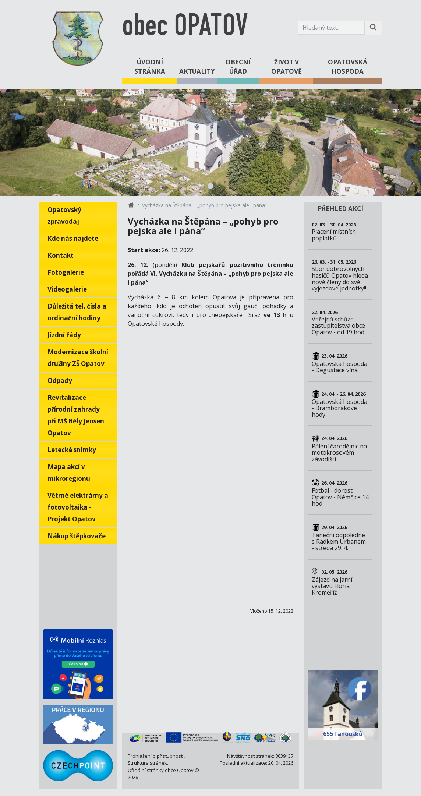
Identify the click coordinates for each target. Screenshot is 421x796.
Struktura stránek (147, 763)
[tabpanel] (210, 143)
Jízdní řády (64, 335)
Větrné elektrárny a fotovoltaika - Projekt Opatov (77, 507)
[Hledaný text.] (331, 28)
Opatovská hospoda (347, 67)
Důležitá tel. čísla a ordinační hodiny (76, 312)
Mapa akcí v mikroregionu (68, 472)
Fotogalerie (65, 272)
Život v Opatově (286, 67)
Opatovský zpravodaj (64, 215)
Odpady (59, 380)
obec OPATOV (185, 27)
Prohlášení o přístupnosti (156, 756)
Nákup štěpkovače (76, 536)
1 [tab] (210, 186)
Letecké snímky (71, 449)
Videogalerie (67, 289)
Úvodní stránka (149, 67)
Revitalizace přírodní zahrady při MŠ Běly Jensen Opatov (75, 415)
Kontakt (60, 255)
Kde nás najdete (72, 238)
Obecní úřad (238, 67)
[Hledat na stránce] (373, 28)
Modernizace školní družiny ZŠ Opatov (77, 358)
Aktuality (197, 71)
